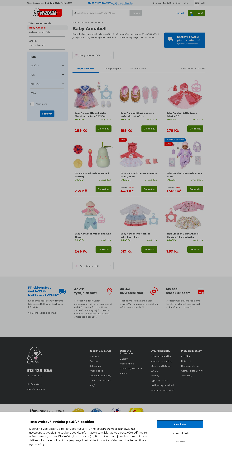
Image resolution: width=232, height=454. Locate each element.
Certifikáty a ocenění (131, 368)
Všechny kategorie (40, 23)
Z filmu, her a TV (37, 45)
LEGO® (154, 370)
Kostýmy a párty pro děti (163, 390)
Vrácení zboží (96, 370)
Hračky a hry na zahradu (163, 385)
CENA (33, 93)
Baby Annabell (37, 27)
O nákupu (177, 3)
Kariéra (123, 373)
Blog (186, 3)
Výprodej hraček (159, 380)
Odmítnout (179, 441)
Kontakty (94, 356)
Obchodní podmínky (100, 375)
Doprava (93, 361)
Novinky (155, 375)
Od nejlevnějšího (112, 68)
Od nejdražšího (138, 68)
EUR (203, 3)
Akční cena (41, 104)
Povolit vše (180, 424)
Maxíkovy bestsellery (161, 361)
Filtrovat (47, 113)
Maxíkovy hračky (79, 22)
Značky (33, 40)
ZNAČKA (34, 65)
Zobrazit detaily (179, 433)
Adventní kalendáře (161, 356)
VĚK (32, 74)
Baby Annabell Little (39, 32)
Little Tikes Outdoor (161, 366)
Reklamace (95, 366)
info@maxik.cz (34, 384)
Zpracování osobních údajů (100, 383)
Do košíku (103, 128)
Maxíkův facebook (36, 389)
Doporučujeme (86, 68)
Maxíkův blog (127, 363)
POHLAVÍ (35, 84)
